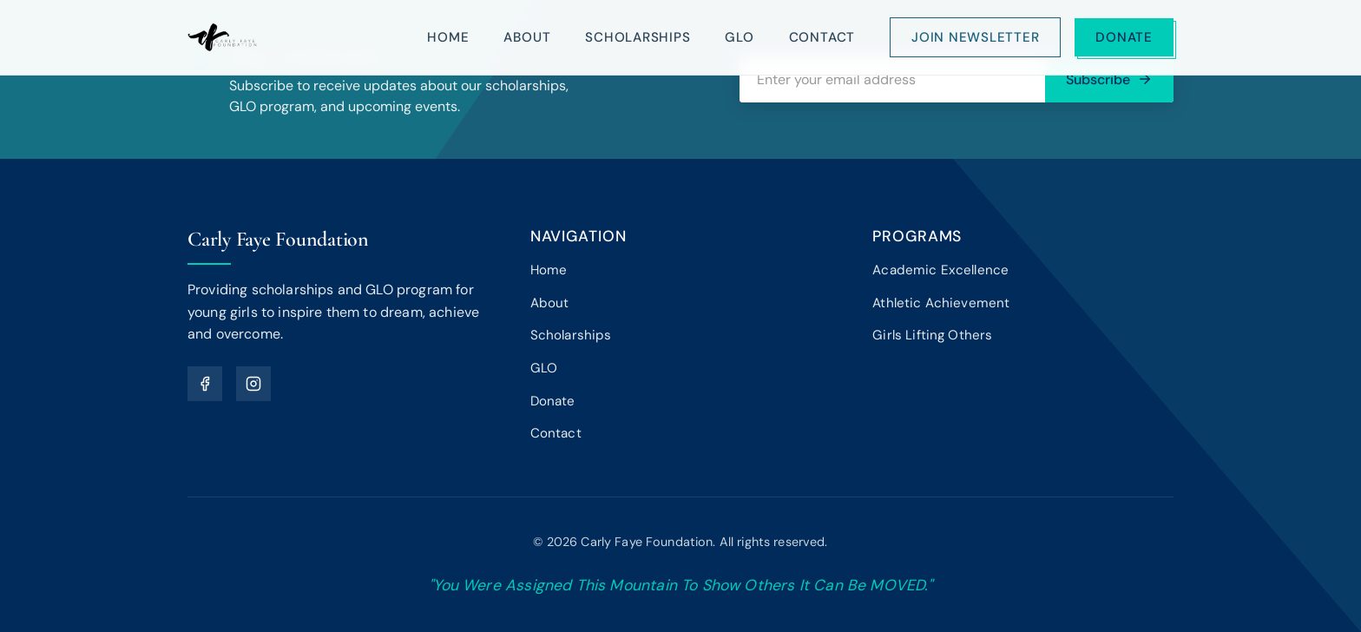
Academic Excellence (940, 270)
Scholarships (637, 37)
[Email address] (892, 79)
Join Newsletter (975, 37)
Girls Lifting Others (932, 335)
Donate (1124, 37)
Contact (822, 37)
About (526, 37)
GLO (739, 37)
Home (448, 37)
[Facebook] (204, 383)
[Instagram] (253, 383)
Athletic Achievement (940, 303)
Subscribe (1109, 79)
